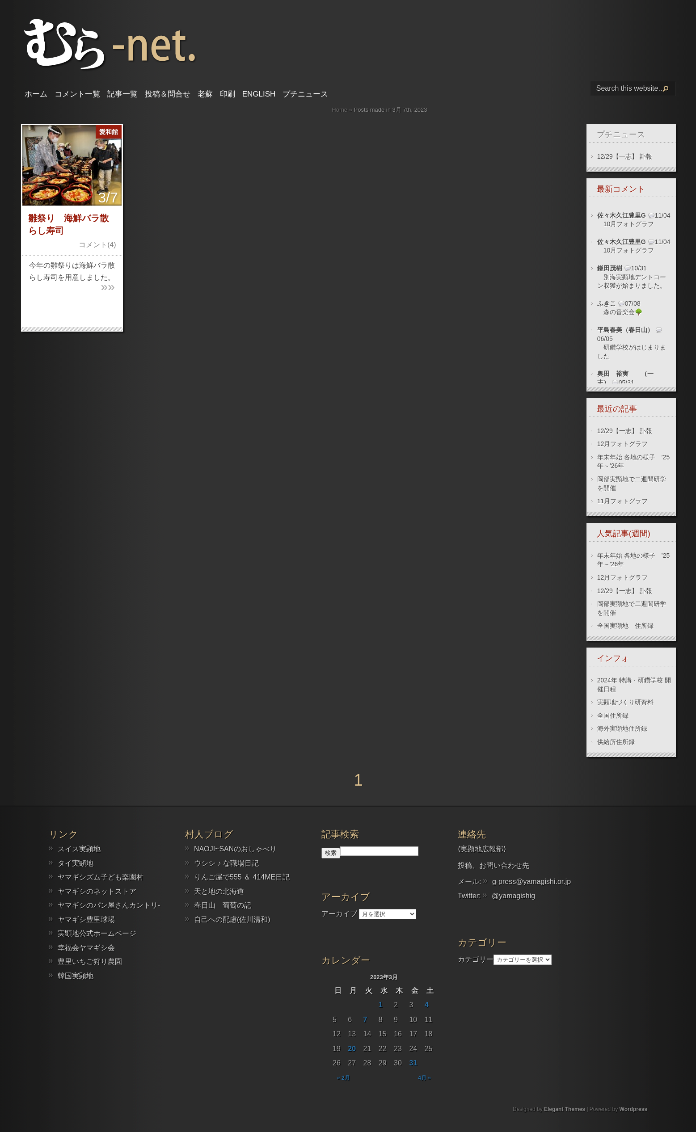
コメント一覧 (77, 94)
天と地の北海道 (219, 891)
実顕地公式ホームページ (97, 933)
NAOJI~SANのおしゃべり (235, 849)
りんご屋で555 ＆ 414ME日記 (242, 877)
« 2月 (343, 1078)
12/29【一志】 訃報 (624, 156)
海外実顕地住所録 (622, 728)
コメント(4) (97, 244)
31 (413, 1063)
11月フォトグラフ (622, 501)
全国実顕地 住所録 (625, 625)
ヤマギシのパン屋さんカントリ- (109, 905)
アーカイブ (339, 913)
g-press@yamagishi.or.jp (531, 881)
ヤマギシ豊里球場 (86, 919)
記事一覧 (122, 94)
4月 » (424, 1078)
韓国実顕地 (75, 976)
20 (352, 1048)
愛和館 (108, 131)
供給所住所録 (616, 741)
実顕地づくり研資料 (625, 702)
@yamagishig (513, 896)
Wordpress (633, 1109)
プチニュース (305, 94)
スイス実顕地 (79, 849)
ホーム (36, 94)
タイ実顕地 (75, 863)
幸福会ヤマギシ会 (86, 947)
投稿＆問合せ (167, 94)
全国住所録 (613, 715)
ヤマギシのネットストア (97, 891)
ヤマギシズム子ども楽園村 (100, 877)
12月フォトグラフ (622, 443)
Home (339, 109)
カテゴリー (476, 959)
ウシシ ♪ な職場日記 (226, 863)
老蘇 (205, 94)
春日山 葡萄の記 (222, 905)
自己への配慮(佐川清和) (232, 919)
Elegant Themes (564, 1109)
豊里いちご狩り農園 (90, 961)
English (259, 94)
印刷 (227, 94)
